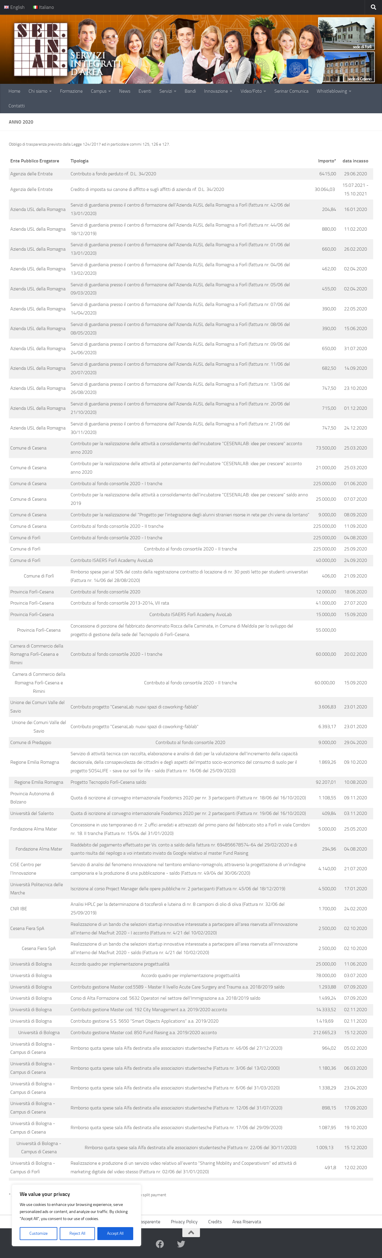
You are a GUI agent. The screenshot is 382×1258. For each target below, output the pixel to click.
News (124, 91)
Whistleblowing (332, 91)
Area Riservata (246, 1221)
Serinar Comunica (291, 91)
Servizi (165, 91)
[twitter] (181, 1244)
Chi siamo (38, 91)
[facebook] (160, 1244)
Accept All (115, 1233)
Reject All (77, 1233)
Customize (38, 1233)
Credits (215, 1221)
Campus (98, 91)
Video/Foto (251, 91)
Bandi (190, 91)
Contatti (17, 106)
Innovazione (216, 91)
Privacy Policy (184, 1221)
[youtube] (170, 1244)
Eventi (145, 91)
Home (14, 91)
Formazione (71, 91)
